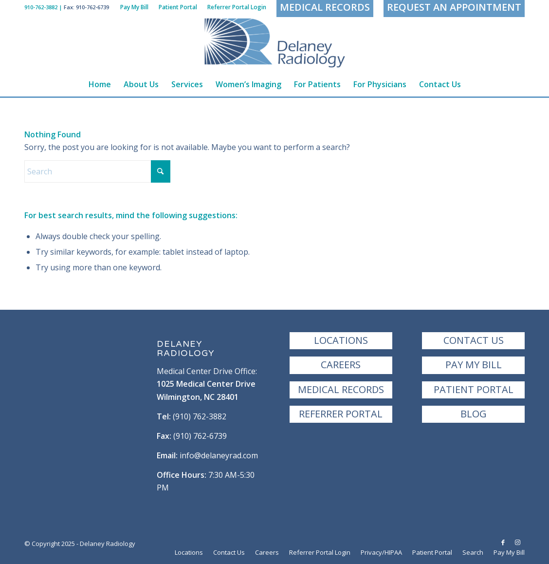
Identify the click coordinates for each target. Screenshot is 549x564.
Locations (341, 340)
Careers (341, 364)
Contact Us (473, 340)
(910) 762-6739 (200, 436)
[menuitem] (134, 7)
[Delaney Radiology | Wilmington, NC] (274, 43)
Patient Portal (473, 389)
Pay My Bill (473, 364)
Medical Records (341, 389)
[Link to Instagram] (517, 542)
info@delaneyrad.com (219, 455)
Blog (473, 413)
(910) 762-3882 (199, 416)
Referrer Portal (341, 413)
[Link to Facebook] (502, 542)
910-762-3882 (40, 7)
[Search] (97, 171)
